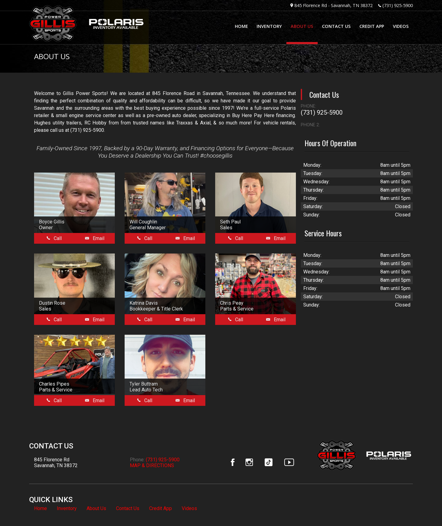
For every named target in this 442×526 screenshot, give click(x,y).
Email (94, 238)
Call (54, 238)
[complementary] (423, 507)
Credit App (160, 508)
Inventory (67, 508)
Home (40, 508)
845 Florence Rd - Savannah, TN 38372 (333, 5)
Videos (189, 508)
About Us (96, 508)
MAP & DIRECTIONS (152, 465)
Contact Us (127, 508)
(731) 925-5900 (397, 5)
